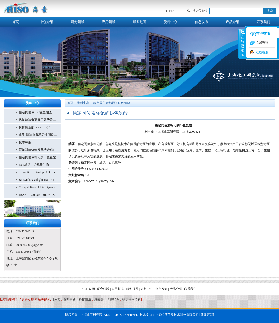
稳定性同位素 (131, 299)
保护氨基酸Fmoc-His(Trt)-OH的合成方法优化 (38, 127)
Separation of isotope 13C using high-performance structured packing (38, 172)
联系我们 (263, 22)
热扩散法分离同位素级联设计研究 (38, 120)
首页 (15, 22)
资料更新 (69, 299)
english (175, 11)
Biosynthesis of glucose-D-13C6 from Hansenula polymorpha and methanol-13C (38, 180)
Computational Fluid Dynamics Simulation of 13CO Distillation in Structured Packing (38, 187)
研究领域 (77, 22)
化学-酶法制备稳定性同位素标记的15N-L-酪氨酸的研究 (38, 135)
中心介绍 (46, 22)
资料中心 (170, 22)
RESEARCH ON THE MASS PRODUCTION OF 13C (38, 195)
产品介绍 (232, 22)
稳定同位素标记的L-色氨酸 (37, 157)
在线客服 (262, 52)
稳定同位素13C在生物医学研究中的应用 (38, 112)
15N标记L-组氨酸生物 (34, 165)
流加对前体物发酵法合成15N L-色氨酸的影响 (38, 150)
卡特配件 (113, 299)
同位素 (55, 299)
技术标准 (25, 142)
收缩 (242, 43)
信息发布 (201, 22)
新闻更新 (206, 315)
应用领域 (108, 22)
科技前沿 (85, 299)
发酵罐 (99, 299)
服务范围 (139, 22)
